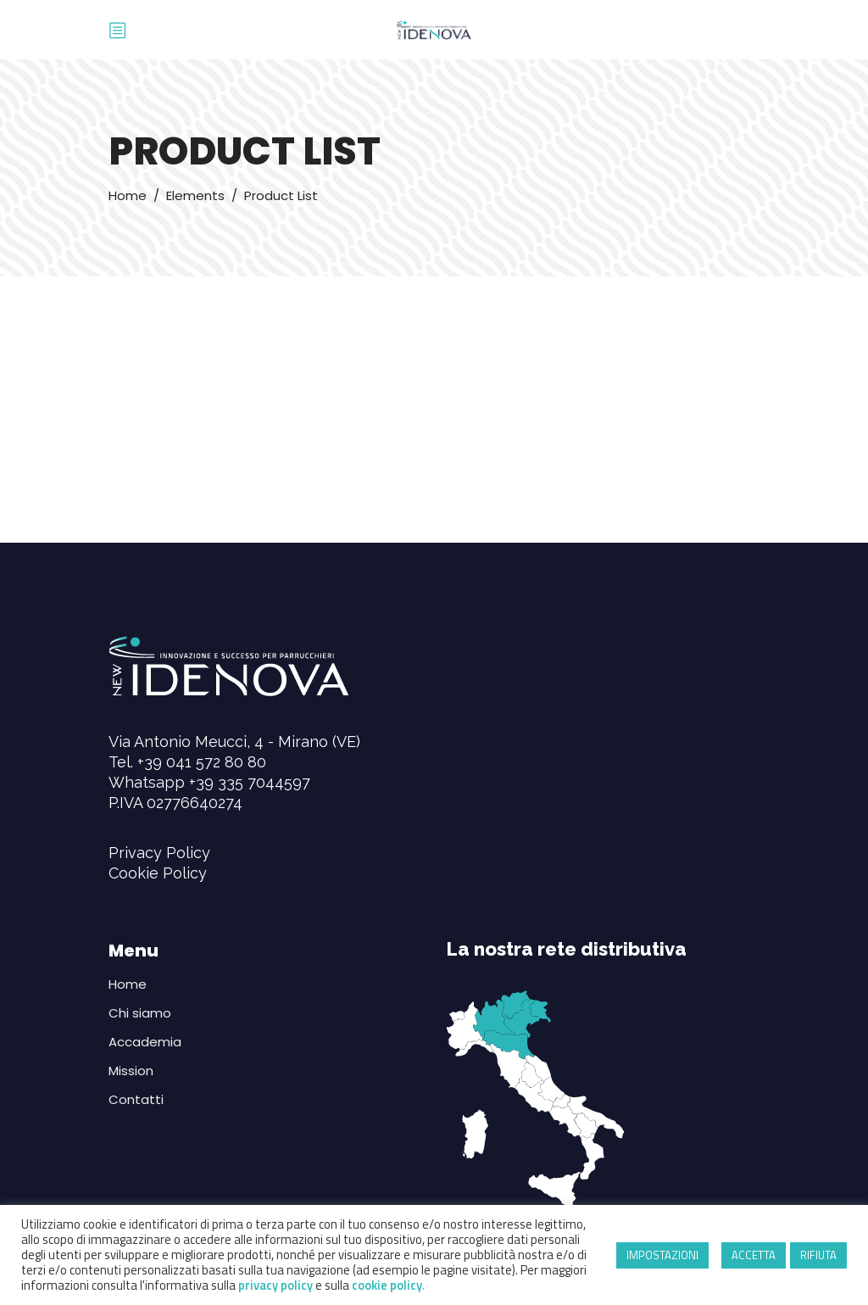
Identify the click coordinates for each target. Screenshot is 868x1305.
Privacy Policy (159, 853)
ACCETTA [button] (754, 1254)
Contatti (136, 1099)
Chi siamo (139, 1013)
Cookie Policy (157, 873)
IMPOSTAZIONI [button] (662, 1254)
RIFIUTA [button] (818, 1254)
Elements (195, 195)
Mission (130, 1070)
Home (127, 195)
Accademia (144, 1042)
